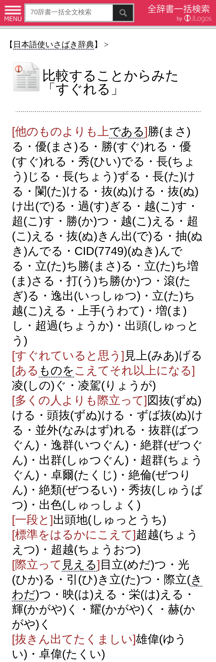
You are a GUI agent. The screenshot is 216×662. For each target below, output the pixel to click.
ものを (56, 370)
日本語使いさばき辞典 (53, 44)
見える (79, 564)
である (127, 131)
